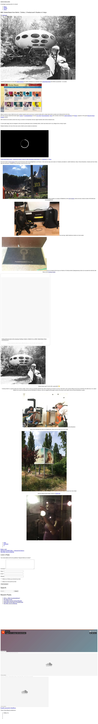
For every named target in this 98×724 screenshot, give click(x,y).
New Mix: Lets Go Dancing (7, 552)
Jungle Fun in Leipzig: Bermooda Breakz (11, 654)
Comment (3, 570)
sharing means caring (5, 1)
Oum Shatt (38, 115)
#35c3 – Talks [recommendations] (12, 600)
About (5, 9)
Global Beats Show (46, 81)
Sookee (21, 115)
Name (2, 573)
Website (2, 578)
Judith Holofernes (68, 115)
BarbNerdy (44, 159)
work (5, 549)
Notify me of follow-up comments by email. (11, 580)
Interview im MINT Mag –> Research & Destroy (12, 550)
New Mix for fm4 (8, 601)
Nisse (51, 115)
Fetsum (75, 115)
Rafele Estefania (20, 81)
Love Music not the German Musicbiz (13, 602)
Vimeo (50, 159)
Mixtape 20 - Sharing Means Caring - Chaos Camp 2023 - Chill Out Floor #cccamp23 (19, 678)
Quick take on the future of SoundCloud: (13, 604)
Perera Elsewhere (45, 115)
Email (2, 575)
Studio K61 (57, 493)
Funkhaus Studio (51, 272)
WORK (5, 8)
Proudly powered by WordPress (8, 709)
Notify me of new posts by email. (9, 583)
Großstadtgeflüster (28, 115)
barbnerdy (4, 15)
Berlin (2, 549)
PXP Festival (12, 161)
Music (5, 6)
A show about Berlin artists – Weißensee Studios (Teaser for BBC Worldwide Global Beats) (20, 159)
